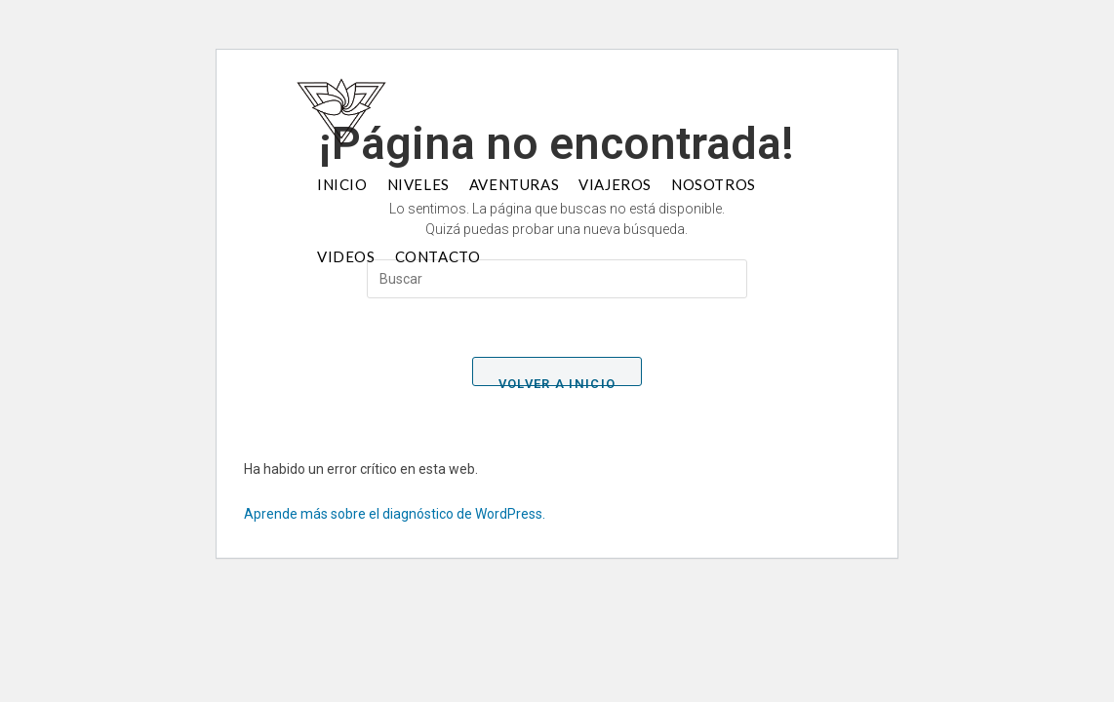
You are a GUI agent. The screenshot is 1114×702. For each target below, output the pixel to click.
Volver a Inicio (557, 381)
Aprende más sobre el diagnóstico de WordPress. (394, 514)
